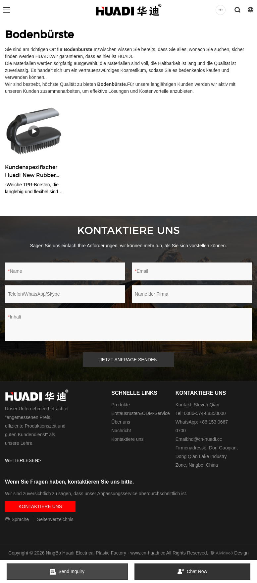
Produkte (120, 404)
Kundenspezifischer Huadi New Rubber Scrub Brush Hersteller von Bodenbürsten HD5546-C (31, 171)
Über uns (120, 422)
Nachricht (121, 430)
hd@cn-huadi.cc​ (205, 439)
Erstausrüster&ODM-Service (140, 413)
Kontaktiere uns (127, 439)
